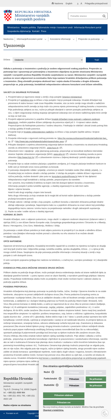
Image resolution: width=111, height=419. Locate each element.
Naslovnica (8, 39)
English (69, 3)
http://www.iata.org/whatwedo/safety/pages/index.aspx (39, 141)
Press (43, 31)
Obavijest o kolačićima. (53, 410)
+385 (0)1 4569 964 (16, 392)
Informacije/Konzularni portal (87, 27)
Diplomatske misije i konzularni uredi (55, 27)
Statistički (49, 390)
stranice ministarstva (72, 97)
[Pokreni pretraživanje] (104, 16)
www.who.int (59, 154)
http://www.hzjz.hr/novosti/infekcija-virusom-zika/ (81, 364)
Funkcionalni (50, 384)
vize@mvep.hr (12, 236)
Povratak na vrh (12, 413)
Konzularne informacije (60, 39)
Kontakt (36, 31)
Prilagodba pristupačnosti (96, 3)
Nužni (47, 377)
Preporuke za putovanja (89, 39)
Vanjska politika (28, 27)
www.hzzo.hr (53, 148)
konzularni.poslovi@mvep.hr (64, 176)
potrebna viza (27, 100)
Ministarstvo (13, 27)
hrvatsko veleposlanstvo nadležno (39, 132)
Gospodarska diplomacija (19, 31)
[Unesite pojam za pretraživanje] (87, 16)
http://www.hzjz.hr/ (26, 157)
